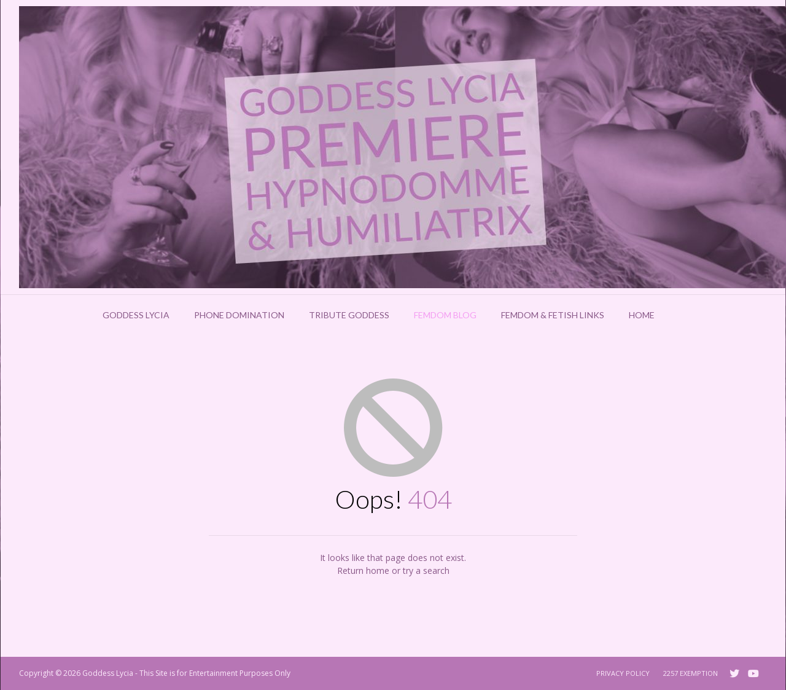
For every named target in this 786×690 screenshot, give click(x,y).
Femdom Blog (445, 315)
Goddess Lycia (136, 315)
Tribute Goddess (349, 315)
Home (642, 315)
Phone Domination (239, 315)
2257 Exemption (690, 673)
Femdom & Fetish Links (552, 315)
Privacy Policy (623, 673)
